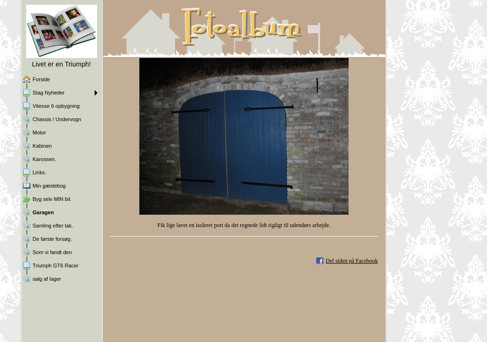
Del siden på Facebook (352, 260)
